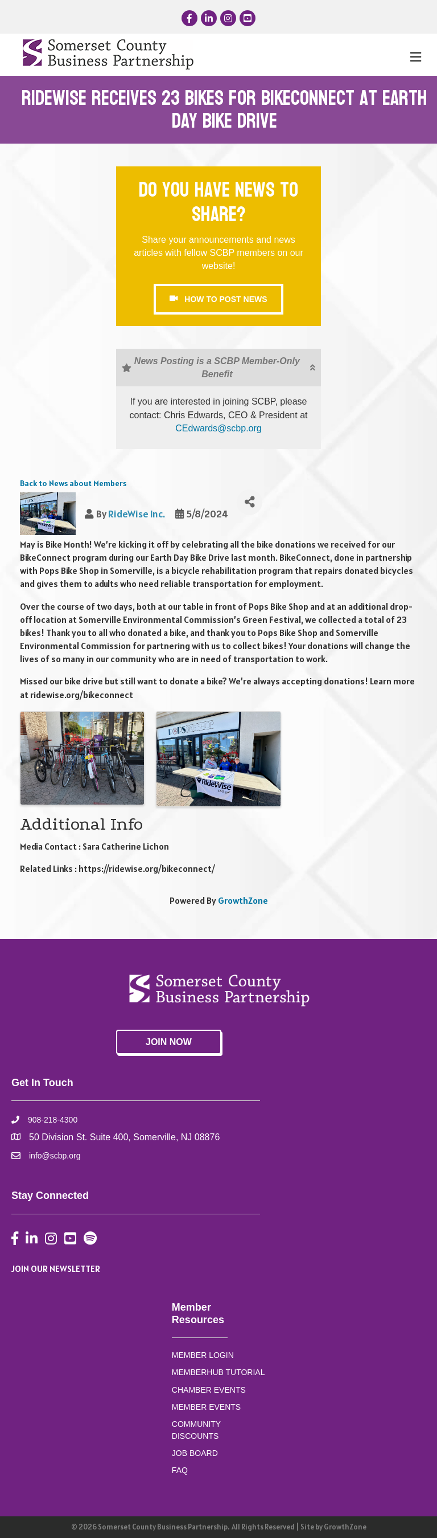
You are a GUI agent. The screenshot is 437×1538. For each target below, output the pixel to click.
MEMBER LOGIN (203, 1355)
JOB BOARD (195, 1453)
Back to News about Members (73, 483)
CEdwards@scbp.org (218, 428)
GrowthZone (243, 900)
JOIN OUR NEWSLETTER (55, 1268)
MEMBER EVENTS (206, 1406)
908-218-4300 (52, 1119)
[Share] (249, 502)
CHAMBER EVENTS (209, 1389)
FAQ (180, 1470)
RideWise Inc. (136, 513)
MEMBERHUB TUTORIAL (218, 1372)
